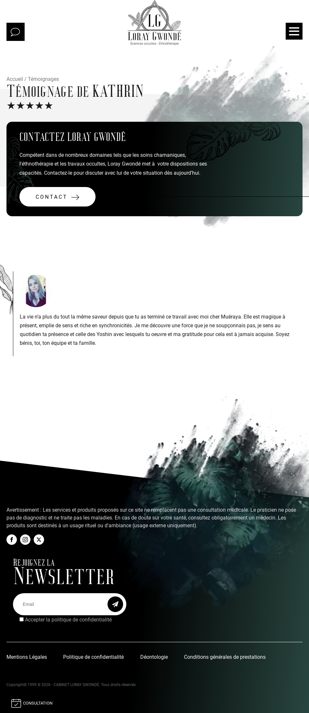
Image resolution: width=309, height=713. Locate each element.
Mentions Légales (26, 657)
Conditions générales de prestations (225, 657)
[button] (57, 196)
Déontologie (154, 657)
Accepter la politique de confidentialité (68, 620)
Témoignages (43, 79)
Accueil (14, 79)
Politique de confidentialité (93, 657)
